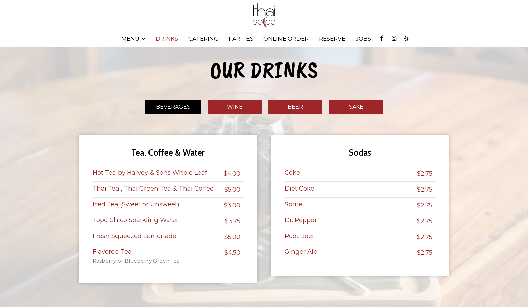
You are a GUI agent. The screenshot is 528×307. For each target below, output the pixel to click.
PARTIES (241, 38)
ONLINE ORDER (286, 38)
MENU (133, 38)
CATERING (203, 38)
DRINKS (167, 38)
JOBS (363, 38)
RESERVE (332, 38)
